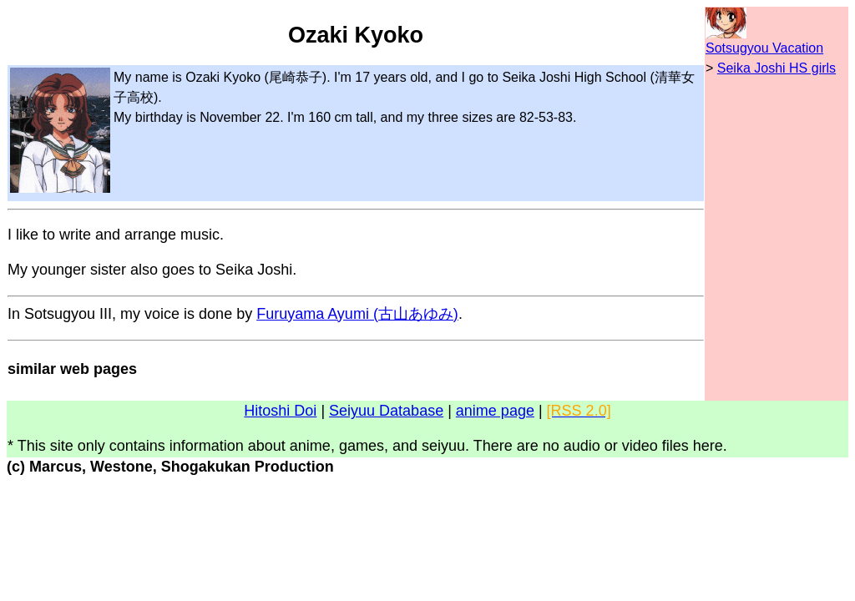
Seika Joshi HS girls (776, 68)
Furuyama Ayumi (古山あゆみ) (357, 314)
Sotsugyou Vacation (764, 48)
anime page (495, 410)
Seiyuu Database (386, 410)
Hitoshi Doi (280, 410)
